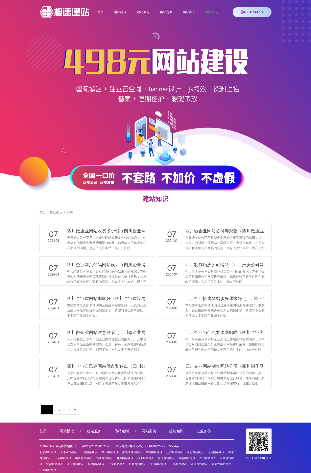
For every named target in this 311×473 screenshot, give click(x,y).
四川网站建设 (145, 458)
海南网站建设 (199, 464)
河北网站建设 (195, 452)
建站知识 (212, 12)
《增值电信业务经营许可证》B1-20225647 (139, 446)
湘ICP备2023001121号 (95, 446)
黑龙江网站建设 (132, 452)
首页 (100, 12)
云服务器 (204, 431)
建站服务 (143, 12)
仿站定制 (166, 12)
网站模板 (120, 12)
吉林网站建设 (154, 452)
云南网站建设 (178, 464)
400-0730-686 (252, 12)
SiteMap (174, 446)
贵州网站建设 (158, 464)
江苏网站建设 (63, 458)
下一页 (72, 410)
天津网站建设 (68, 452)
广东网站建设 (116, 464)
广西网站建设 (137, 464)
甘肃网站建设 (125, 458)
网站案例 (189, 12)
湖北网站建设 (207, 458)
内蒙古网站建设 (221, 464)
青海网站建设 (166, 458)
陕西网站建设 (104, 458)
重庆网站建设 (110, 452)
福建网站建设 (96, 464)
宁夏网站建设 (47, 470)
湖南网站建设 (187, 458)
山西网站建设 (83, 458)
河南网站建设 (216, 452)
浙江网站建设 (75, 464)
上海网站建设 (89, 452)
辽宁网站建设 (174, 452)
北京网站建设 (47, 452)
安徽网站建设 (54, 464)
